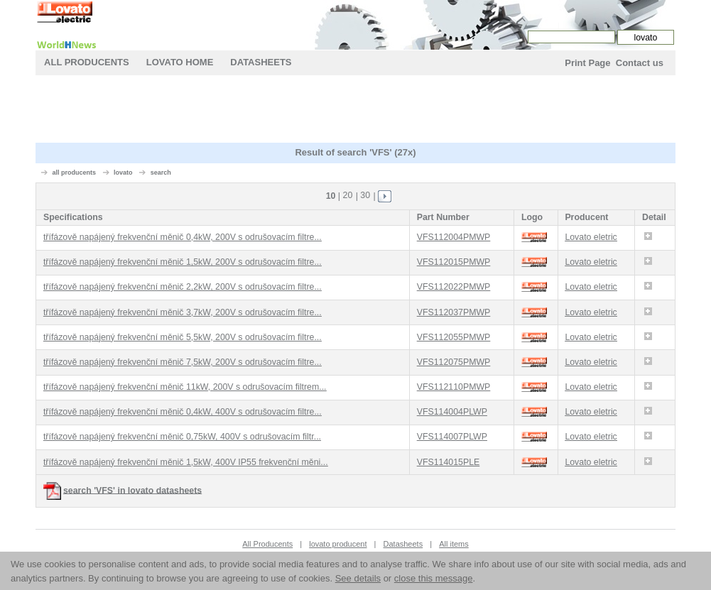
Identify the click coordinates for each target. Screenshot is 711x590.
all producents (75, 172)
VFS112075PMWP (454, 362)
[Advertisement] (355, 111)
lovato (123, 172)
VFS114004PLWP (452, 412)
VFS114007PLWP (452, 437)
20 (348, 195)
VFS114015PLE (448, 462)
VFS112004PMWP (454, 237)
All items (454, 544)
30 (365, 195)
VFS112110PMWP (454, 387)
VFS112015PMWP (454, 262)
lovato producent (338, 544)
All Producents (86, 62)
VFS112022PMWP (454, 287)
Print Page (587, 63)
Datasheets (260, 62)
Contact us (639, 63)
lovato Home (180, 62)
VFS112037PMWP (454, 312)
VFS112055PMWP (454, 337)
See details (358, 578)
